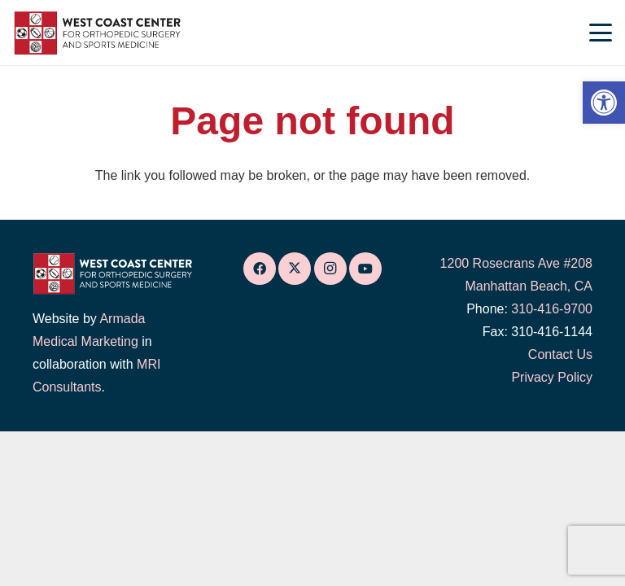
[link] (604, 102)
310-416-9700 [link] (551, 309)
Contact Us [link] (560, 354)
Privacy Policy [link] (551, 377)
